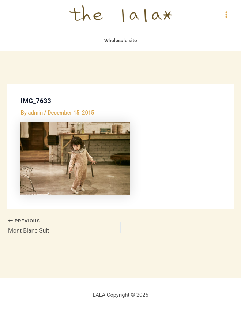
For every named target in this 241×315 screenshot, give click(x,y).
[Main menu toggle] (226, 14)
